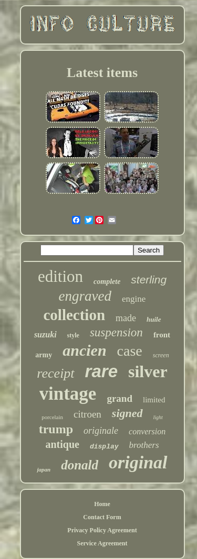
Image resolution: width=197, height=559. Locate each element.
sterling (149, 279)
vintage (68, 393)
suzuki (45, 334)
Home (102, 504)
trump (56, 429)
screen (161, 355)
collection (74, 314)
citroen (87, 414)
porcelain (52, 417)
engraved (85, 296)
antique (62, 444)
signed (127, 413)
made (126, 318)
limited (154, 400)
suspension (116, 332)
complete (107, 282)
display (104, 447)
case (129, 351)
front (161, 335)
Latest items (102, 72)
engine (134, 299)
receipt (55, 373)
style (73, 335)
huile (154, 319)
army (43, 355)
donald (79, 465)
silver (148, 371)
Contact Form (102, 517)
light (158, 417)
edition (60, 276)
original (138, 462)
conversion (147, 431)
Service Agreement (102, 543)
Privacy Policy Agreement (102, 530)
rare (101, 371)
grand (119, 398)
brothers (144, 445)
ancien (84, 350)
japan (43, 469)
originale (101, 430)
